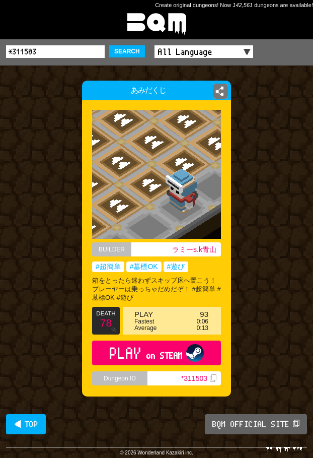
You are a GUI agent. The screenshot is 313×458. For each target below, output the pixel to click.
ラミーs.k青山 (194, 249)
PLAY (157, 353)
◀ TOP (26, 424)
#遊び (176, 267)
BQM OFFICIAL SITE (255, 424)
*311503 (198, 378)
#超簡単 (108, 267)
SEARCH (127, 51)
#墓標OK (144, 267)
